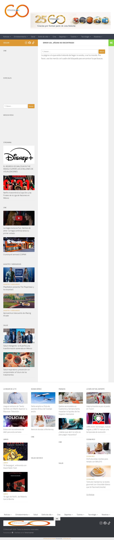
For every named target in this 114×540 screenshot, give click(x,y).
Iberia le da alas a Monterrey (42, 429)
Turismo (73, 37)
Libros (5, 463)
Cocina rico (90, 456)
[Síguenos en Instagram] (26, 42)
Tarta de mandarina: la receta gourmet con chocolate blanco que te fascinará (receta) (98, 484)
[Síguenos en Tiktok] (33, 42)
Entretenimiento (20, 37)
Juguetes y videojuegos (11, 284)
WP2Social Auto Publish (49, 538)
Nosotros (97, 37)
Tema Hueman (29, 532)
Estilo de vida (43, 37)
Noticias (6, 37)
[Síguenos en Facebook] (29, 42)
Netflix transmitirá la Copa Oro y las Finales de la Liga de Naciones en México (17, 195)
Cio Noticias (90, 495)
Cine (54, 37)
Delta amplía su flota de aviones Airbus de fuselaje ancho (41, 409)
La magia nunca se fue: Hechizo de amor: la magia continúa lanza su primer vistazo (17, 230)
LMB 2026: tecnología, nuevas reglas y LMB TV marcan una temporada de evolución (98, 429)
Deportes (62, 37)
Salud (33, 37)
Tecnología (85, 37)
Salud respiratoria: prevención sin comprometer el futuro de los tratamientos (16, 372)
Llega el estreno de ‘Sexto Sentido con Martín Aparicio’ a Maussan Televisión (15, 409)
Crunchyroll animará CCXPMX (14, 254)
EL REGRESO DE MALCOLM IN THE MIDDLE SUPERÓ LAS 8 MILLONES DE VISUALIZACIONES (18, 169)
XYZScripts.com (67, 538)
